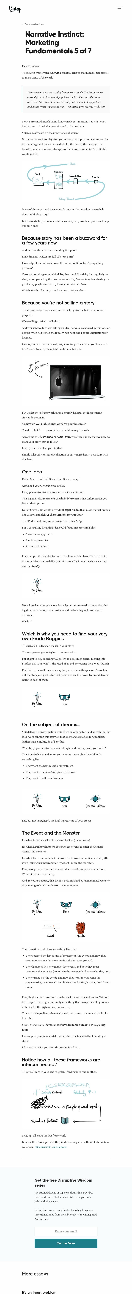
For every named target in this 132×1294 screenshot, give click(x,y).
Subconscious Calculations (50, 1147)
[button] (119, 8)
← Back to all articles (33, 24)
